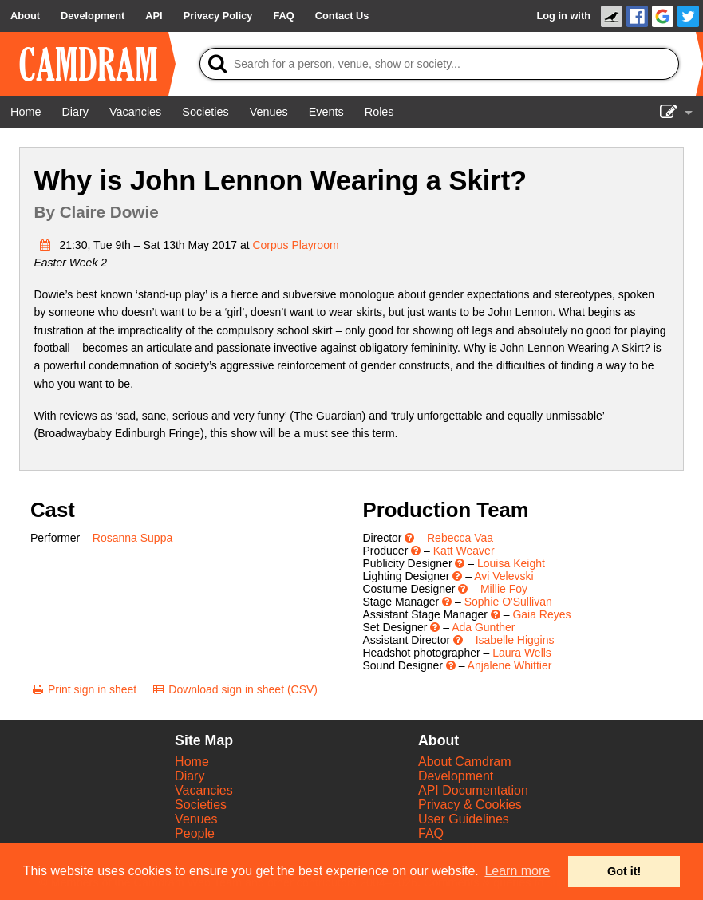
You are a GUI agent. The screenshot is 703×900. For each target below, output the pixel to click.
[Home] (25, 112)
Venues (196, 819)
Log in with (563, 16)
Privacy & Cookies (470, 804)
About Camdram (464, 761)
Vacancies (204, 790)
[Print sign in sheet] (83, 689)
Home (192, 761)
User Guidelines (463, 819)
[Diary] (75, 112)
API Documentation (473, 790)
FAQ (431, 833)
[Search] (439, 64)
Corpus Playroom (295, 245)
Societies (201, 804)
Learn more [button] (517, 871)
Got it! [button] (624, 871)
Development (455, 776)
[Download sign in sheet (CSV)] (234, 689)
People (195, 833)
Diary (189, 776)
